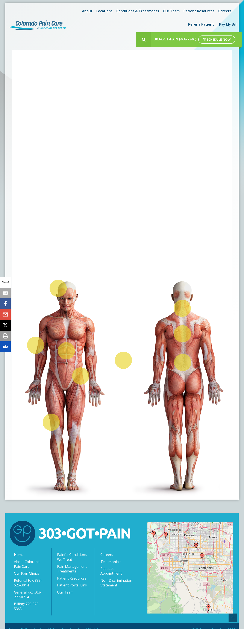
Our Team (171, 11)
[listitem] (57, 288)
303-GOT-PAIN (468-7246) (175, 39)
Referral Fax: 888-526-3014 (28, 583)
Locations (104, 11)
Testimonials (110, 561)
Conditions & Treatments (137, 11)
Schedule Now (217, 39)
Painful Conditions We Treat (72, 557)
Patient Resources (198, 11)
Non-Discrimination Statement (116, 583)
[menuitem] (86, 11)
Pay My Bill (227, 24)
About (87, 11)
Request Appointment (111, 571)
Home (19, 554)
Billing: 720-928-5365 (27, 606)
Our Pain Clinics (26, 573)
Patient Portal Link (72, 585)
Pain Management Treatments (72, 569)
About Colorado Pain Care (26, 564)
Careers (224, 11)
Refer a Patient (201, 24)
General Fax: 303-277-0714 (27, 594)
